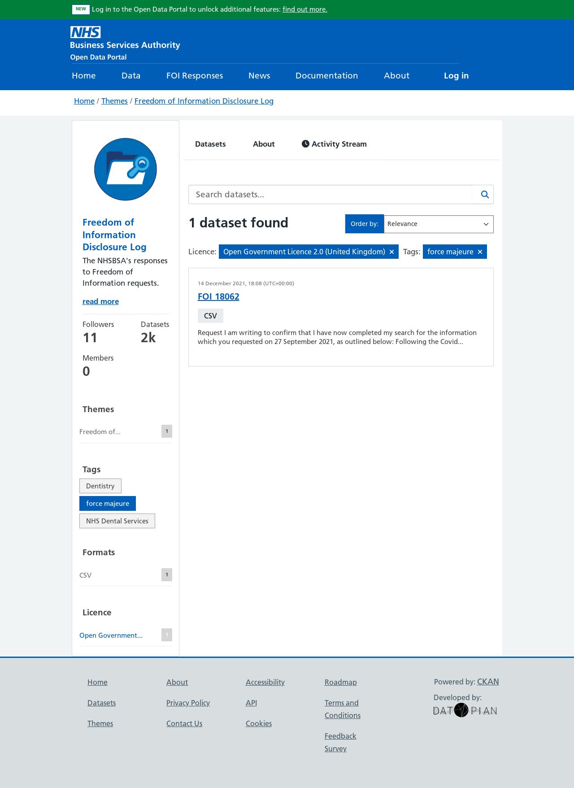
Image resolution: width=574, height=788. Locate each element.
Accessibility (265, 682)
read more (101, 301)
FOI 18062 (218, 296)
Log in (456, 75)
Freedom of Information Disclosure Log (204, 100)
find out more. (305, 9)
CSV (210, 315)
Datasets (210, 143)
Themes (114, 100)
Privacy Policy (188, 702)
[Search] (483, 194)
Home (84, 75)
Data (131, 75)
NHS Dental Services (117, 521)
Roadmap (341, 682)
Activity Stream (334, 143)
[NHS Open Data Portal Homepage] (125, 42)
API (251, 702)
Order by (364, 224)
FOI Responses (194, 75)
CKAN (488, 681)
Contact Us (184, 723)
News (259, 75)
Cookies (259, 723)
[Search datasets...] (330, 194)
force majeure (107, 503)
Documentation (327, 75)
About (396, 75)
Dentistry (100, 486)
